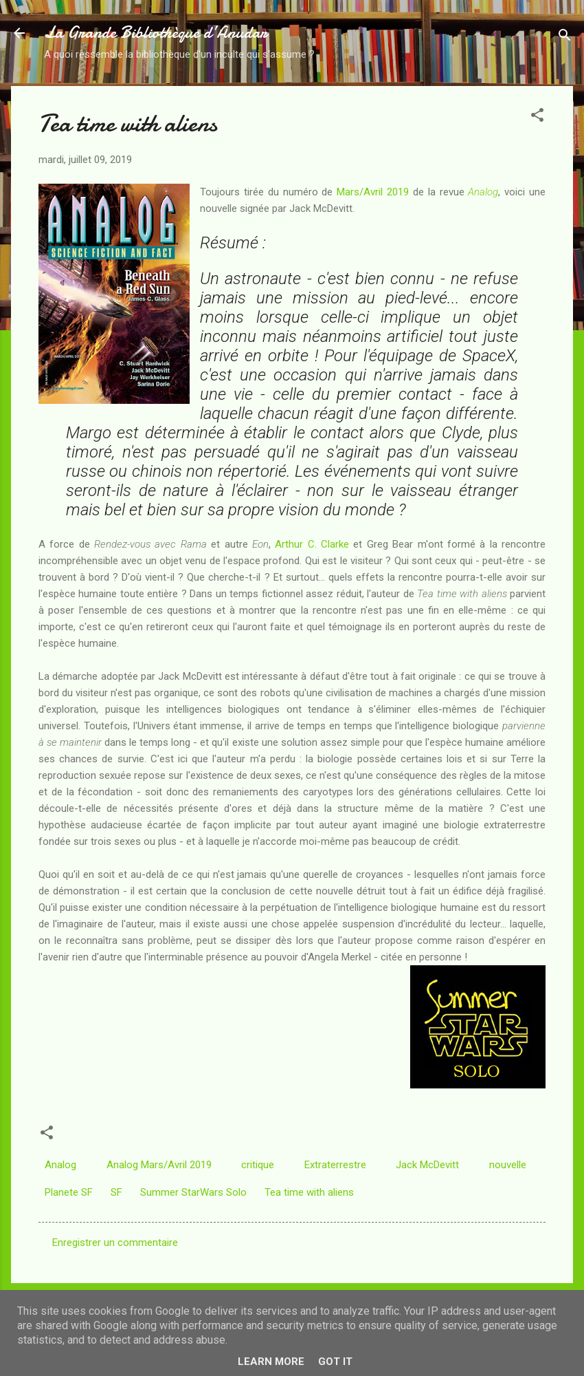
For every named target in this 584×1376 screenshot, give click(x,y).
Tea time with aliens (309, 1192)
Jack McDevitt (427, 1165)
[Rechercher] (565, 37)
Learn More (271, 1361)
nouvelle (507, 1165)
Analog (483, 192)
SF (116, 1192)
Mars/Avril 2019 (373, 192)
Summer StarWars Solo (193, 1192)
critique (257, 1165)
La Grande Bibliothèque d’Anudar (155, 32)
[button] (537, 117)
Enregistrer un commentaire (115, 1242)
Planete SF (69, 1192)
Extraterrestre (335, 1165)
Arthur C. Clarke (312, 544)
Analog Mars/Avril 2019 (159, 1165)
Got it (335, 1361)
